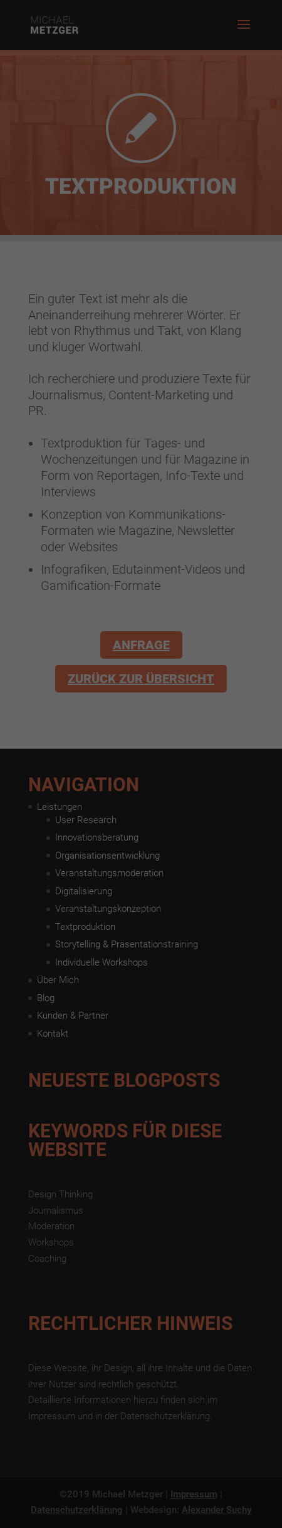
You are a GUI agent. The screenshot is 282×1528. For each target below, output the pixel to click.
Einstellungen (35, 206)
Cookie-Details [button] (85, 377)
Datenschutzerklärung (52, 193)
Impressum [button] (202, 377)
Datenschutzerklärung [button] (147, 377)
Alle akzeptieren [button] (141, 276)
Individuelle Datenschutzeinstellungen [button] (141, 350)
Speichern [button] (141, 313)
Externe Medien (197, 233)
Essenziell (65, 233)
